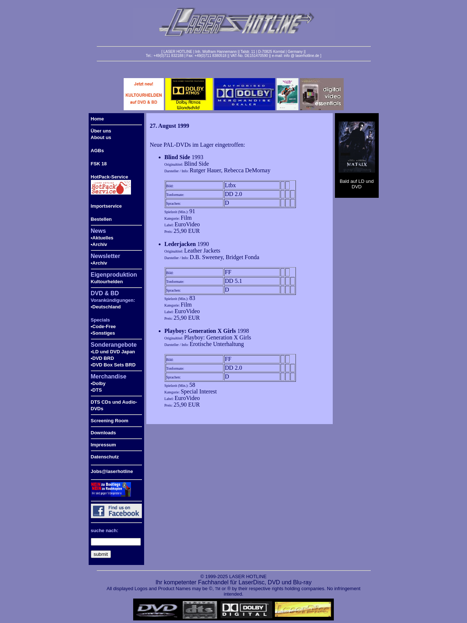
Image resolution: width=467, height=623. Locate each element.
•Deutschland (106, 306)
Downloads (103, 432)
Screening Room (109, 420)
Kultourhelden (107, 281)
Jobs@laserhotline (112, 471)
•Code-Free (103, 326)
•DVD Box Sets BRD (113, 365)
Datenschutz (105, 456)
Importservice (106, 206)
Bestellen (101, 219)
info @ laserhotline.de (301, 56)
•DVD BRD (102, 358)
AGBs (97, 150)
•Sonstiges (103, 333)
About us (101, 137)
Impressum (103, 444)
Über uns (101, 131)
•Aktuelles (102, 238)
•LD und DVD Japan (113, 351)
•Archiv (99, 244)
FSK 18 (99, 163)
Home (97, 119)
